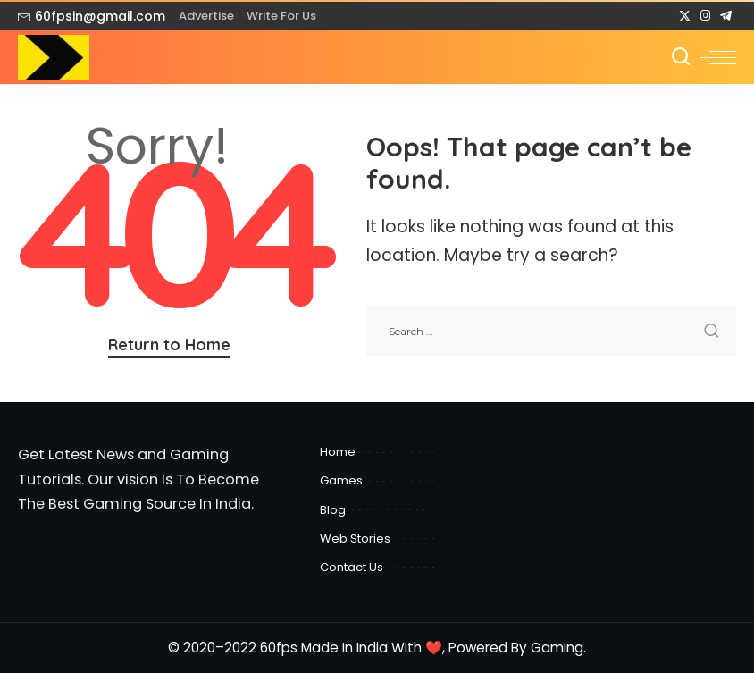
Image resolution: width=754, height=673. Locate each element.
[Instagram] (705, 16)
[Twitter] (684, 16)
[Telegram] (726, 16)
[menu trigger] (718, 57)
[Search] (680, 57)
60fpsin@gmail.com (91, 16)
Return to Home (169, 344)
